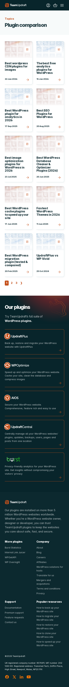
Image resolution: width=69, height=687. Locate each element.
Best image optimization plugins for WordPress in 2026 (14, 164)
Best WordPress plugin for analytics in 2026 (17, 115)
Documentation (13, 607)
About (39, 547)
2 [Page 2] (12, 282)
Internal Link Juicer (15, 552)
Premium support (14, 612)
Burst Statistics (13, 547)
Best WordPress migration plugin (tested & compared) (17, 260)
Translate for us (45, 575)
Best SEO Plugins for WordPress (44, 114)
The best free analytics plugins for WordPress (46, 68)
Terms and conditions (48, 588)
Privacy (40, 593)
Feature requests (14, 617)
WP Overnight (12, 562)
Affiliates (41, 562)
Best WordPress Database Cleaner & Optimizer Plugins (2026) (48, 164)
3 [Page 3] (16, 282)
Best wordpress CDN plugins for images (16, 66)
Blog (38, 552)
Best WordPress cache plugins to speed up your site (17, 213)
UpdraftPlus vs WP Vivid (47, 257)
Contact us (11, 622)
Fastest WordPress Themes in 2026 (48, 211)
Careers (41, 557)
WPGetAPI (10, 557)
